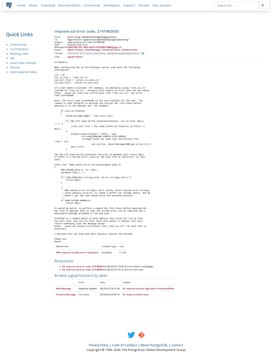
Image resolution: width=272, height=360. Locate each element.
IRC (12, 58)
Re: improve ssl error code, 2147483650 (83, 266)
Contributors (19, 49)
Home (21, 5)
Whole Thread (75, 50)
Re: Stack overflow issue (136, 295)
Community (92, 5)
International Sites (23, 72)
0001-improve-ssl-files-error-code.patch (77, 253)
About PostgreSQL (154, 345)
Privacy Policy (98, 345)
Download (48, 5)
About (33, 5)
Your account (161, 5)
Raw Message (92, 50)
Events (15, 67)
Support (130, 5)
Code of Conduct (124, 345)
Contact (177, 345)
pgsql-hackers (75, 57)
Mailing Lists (19, 54)
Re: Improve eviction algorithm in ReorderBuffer (148, 289)
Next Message (63, 289)
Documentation (69, 5)
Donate (144, 5)
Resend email (130, 50)
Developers (112, 5)
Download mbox (111, 50)
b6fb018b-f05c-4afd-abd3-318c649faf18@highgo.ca (94, 47)
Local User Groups (23, 63)
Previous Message (66, 295)
